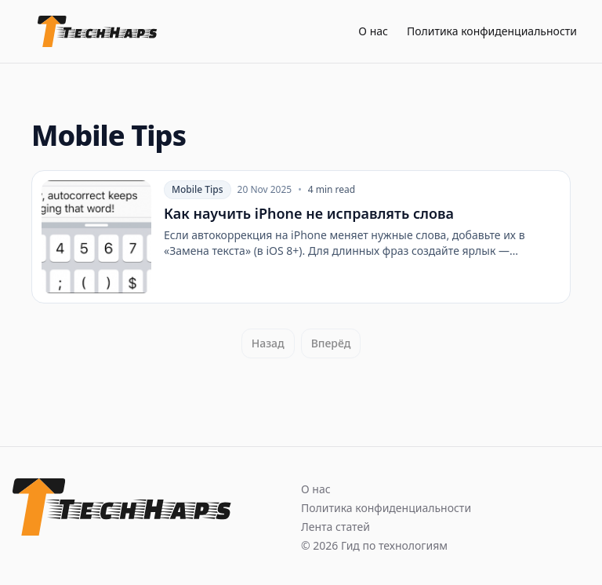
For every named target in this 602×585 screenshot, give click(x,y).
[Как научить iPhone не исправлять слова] (301, 237)
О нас (373, 31)
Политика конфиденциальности (492, 31)
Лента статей (335, 526)
